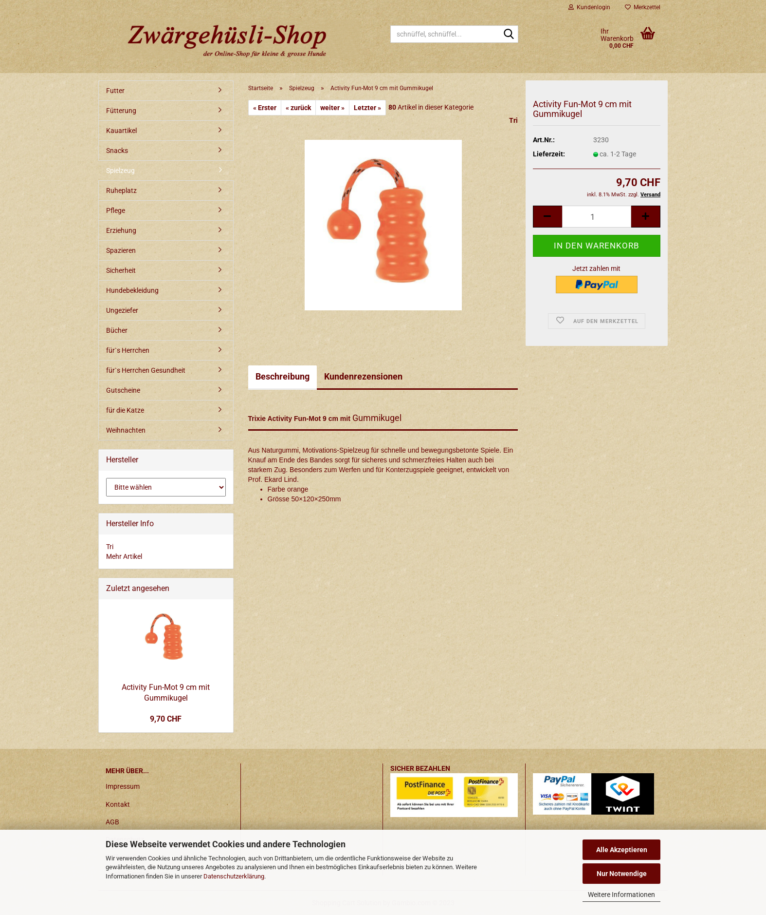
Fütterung (121, 110)
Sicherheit (121, 270)
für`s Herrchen (127, 350)
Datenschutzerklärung (233, 876)
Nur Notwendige (622, 873)
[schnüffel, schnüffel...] (509, 34)
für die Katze (125, 410)
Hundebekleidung (132, 290)
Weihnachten (126, 430)
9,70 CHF (166, 719)
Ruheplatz (121, 190)
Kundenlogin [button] (589, 7)
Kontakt (118, 804)
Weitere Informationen (621, 894)
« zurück (298, 108)
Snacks (117, 150)
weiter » (332, 108)
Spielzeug (120, 170)
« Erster (264, 108)
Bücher (117, 330)
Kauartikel (121, 130)
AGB (112, 822)
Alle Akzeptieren (621, 850)
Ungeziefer (122, 310)
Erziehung (121, 230)
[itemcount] (596, 217)
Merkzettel (642, 7)
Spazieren (121, 250)
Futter (115, 91)
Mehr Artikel (124, 556)
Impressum (123, 786)
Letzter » (367, 108)
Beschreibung (282, 376)
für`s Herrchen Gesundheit (145, 370)
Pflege (115, 210)
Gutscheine (123, 390)
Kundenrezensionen (363, 376)
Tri (513, 120)
